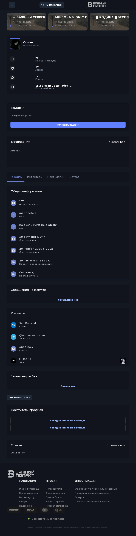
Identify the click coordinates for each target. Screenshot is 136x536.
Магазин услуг (27, 497)
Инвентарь (34, 177)
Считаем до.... (28, 272)
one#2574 (26, 347)
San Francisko (28, 323)
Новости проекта (28, 493)
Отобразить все (19, 397)
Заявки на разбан (55, 502)
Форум (23, 502)
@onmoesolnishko (32, 335)
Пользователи (54, 489)
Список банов (54, 497)
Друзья (74, 177)
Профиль (16, 177)
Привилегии (55, 177)
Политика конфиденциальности (93, 493)
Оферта (79, 497)
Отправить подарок (68, 124)
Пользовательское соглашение (92, 502)
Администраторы (55, 493)
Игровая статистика (57, 506)
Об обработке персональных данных (96, 489)
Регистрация (51, 5)
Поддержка (25, 506)
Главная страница (29, 489)
